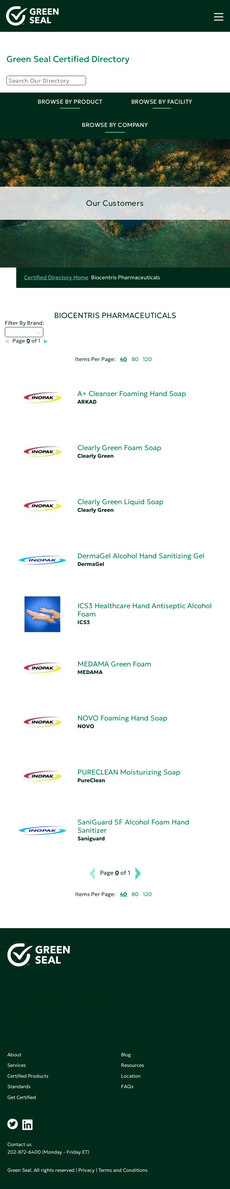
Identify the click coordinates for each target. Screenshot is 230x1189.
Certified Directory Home (56, 277)
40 (123, 359)
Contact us (19, 1144)
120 (147, 359)
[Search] (46, 80)
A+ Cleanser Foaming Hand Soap (131, 393)
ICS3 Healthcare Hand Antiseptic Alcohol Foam (144, 609)
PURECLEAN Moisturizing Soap (128, 772)
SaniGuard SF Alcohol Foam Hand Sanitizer (133, 826)
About (14, 1055)
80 (135, 359)
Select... (24, 332)
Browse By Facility (161, 101)
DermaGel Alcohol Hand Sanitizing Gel (141, 556)
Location (130, 1076)
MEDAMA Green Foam (114, 664)
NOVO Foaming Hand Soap (122, 718)
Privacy (86, 1170)
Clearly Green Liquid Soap (120, 501)
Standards (19, 1086)
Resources (132, 1065)
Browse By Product (70, 101)
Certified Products (27, 1076)
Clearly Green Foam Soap (119, 447)
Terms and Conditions (122, 1170)
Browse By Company (115, 125)
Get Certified (21, 1097)
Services (16, 1065)
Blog (126, 1055)
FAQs (127, 1086)
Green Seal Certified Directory (67, 59)
